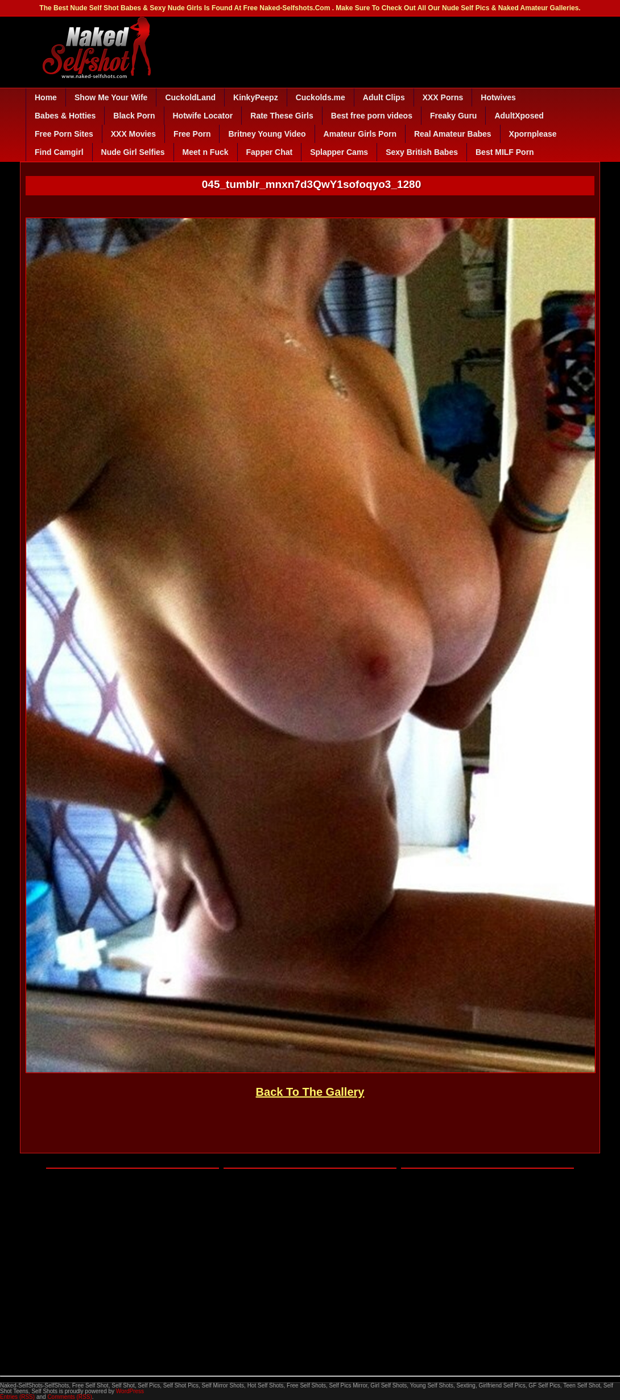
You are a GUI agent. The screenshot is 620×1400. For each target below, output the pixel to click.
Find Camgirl (59, 152)
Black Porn (134, 115)
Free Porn (191, 133)
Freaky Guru (453, 115)
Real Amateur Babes (452, 133)
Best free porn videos (371, 115)
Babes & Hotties (65, 115)
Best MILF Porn (505, 152)
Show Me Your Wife (111, 97)
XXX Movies (133, 133)
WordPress (130, 1391)
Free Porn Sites (64, 133)
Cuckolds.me (320, 97)
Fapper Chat (269, 152)
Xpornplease (533, 133)
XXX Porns (443, 97)
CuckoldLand (190, 97)
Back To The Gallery (310, 1092)
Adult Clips (384, 97)
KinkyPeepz (255, 97)
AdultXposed (518, 115)
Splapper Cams (339, 152)
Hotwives (498, 97)
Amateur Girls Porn (360, 133)
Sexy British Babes (422, 152)
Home (46, 97)
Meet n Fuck (206, 152)
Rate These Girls (281, 115)
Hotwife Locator (203, 115)
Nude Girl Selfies (133, 152)
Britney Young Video (266, 133)
